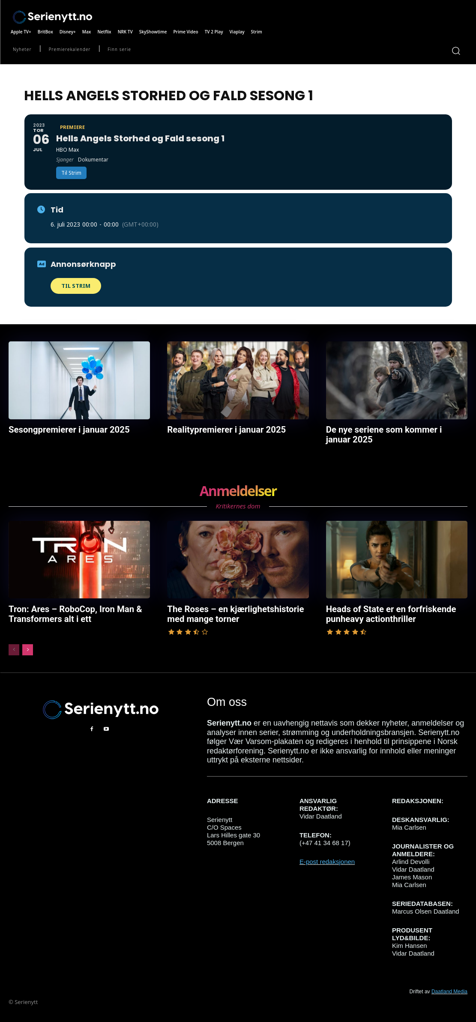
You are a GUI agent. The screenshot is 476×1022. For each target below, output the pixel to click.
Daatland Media (449, 987)
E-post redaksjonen (327, 857)
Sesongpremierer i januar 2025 (62, 428)
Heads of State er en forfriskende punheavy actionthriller (383, 610)
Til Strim (75, 286)
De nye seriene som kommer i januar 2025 (389, 433)
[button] (455, 50)
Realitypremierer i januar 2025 (219, 428)
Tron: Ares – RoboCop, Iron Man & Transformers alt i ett (68, 610)
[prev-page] (14, 645)
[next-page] (27, 645)
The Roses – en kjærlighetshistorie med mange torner (236, 610)
